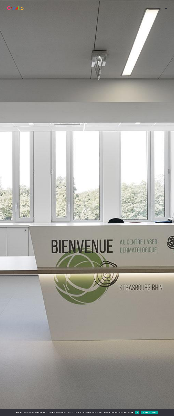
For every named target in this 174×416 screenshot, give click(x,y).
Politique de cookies (149, 412)
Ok (137, 412)
